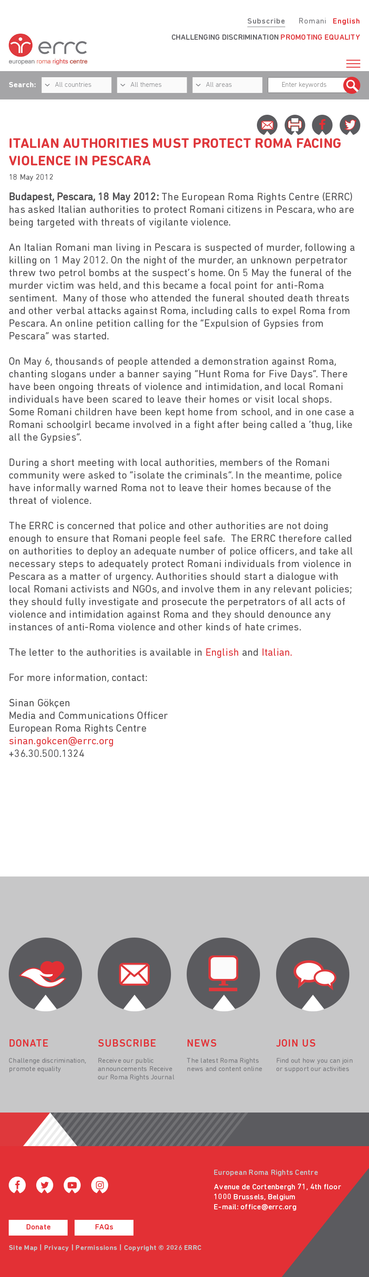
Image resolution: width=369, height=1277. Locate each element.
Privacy (56, 1248)
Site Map (23, 1248)
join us (296, 1044)
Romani (312, 21)
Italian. (275, 653)
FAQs (104, 1227)
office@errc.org (268, 1207)
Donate (38, 1227)
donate (29, 1044)
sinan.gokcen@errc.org (61, 741)
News (202, 1044)
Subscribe (266, 21)
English (346, 21)
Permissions (96, 1248)
